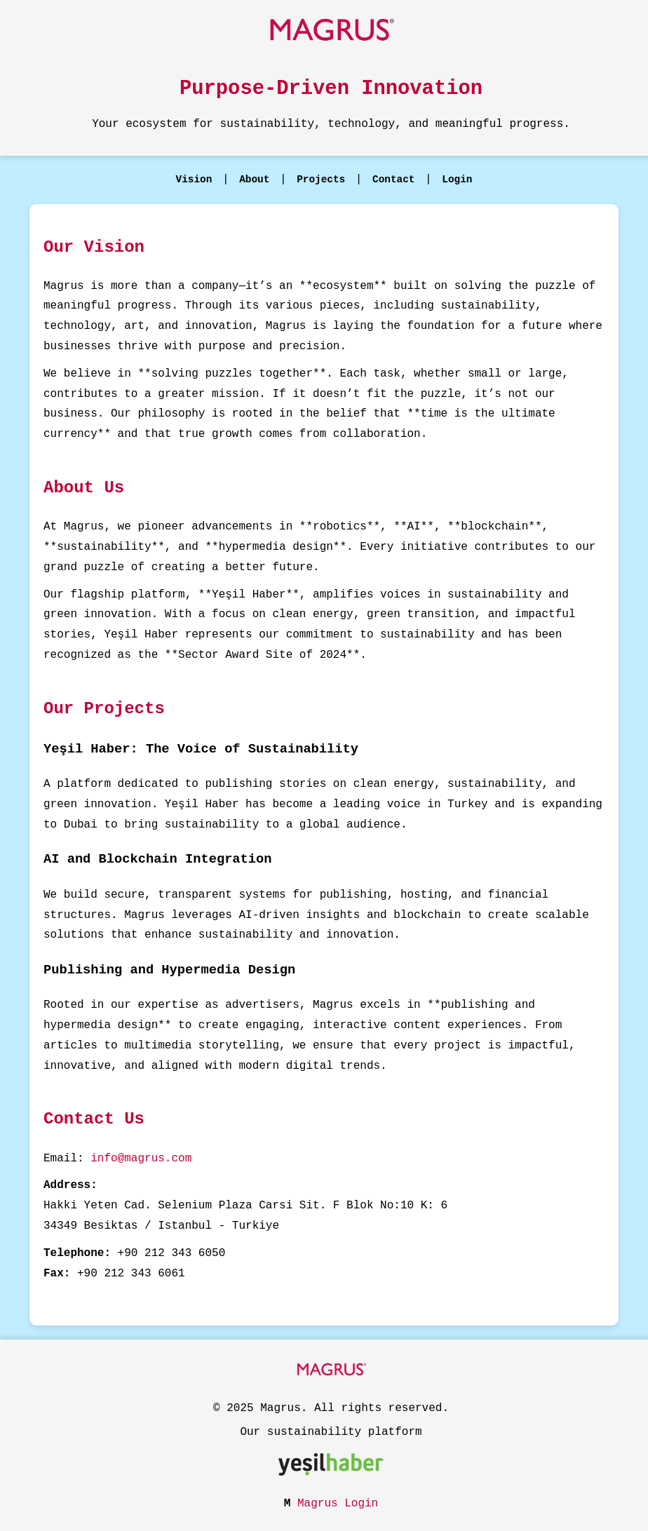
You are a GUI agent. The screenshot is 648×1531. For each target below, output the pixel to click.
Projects (321, 179)
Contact (393, 179)
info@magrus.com (140, 1158)
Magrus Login (337, 1503)
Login (457, 179)
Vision (194, 179)
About (254, 179)
